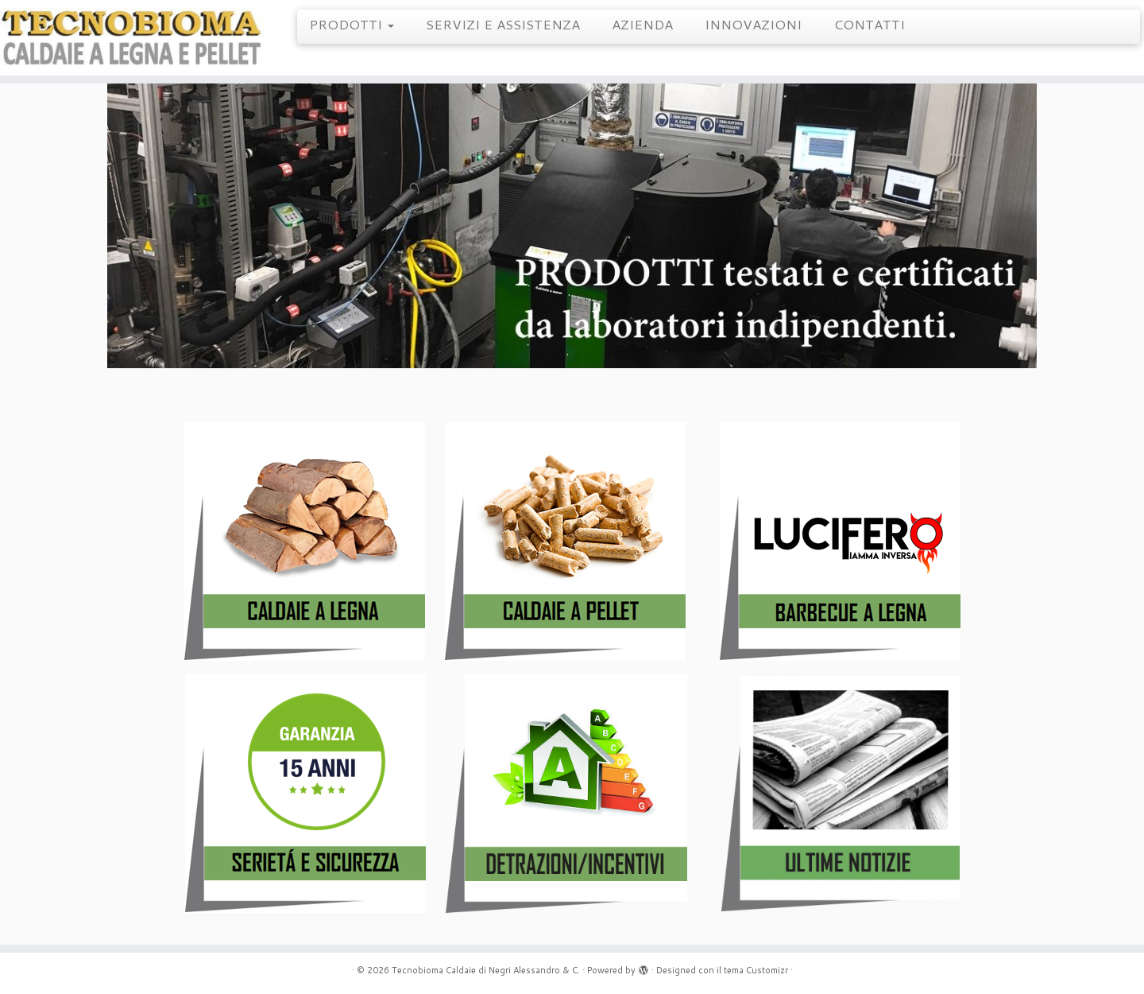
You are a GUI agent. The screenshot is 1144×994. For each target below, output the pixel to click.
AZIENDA (642, 23)
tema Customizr (756, 970)
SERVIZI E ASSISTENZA (503, 23)
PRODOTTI (351, 23)
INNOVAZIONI (753, 23)
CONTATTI (869, 23)
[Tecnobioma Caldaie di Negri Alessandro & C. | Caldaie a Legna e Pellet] (132, 38)
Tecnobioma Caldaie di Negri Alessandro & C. (486, 970)
